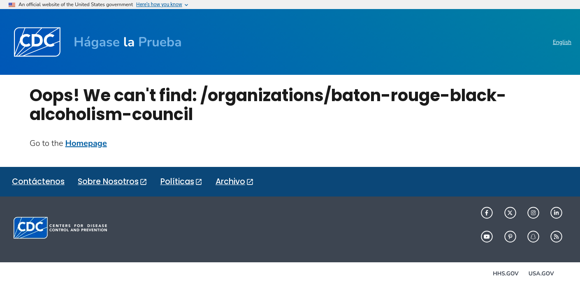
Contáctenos (38, 181)
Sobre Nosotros (108, 181)
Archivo (230, 181)
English (562, 42)
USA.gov (541, 274)
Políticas (177, 181)
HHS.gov (505, 274)
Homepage (86, 143)
